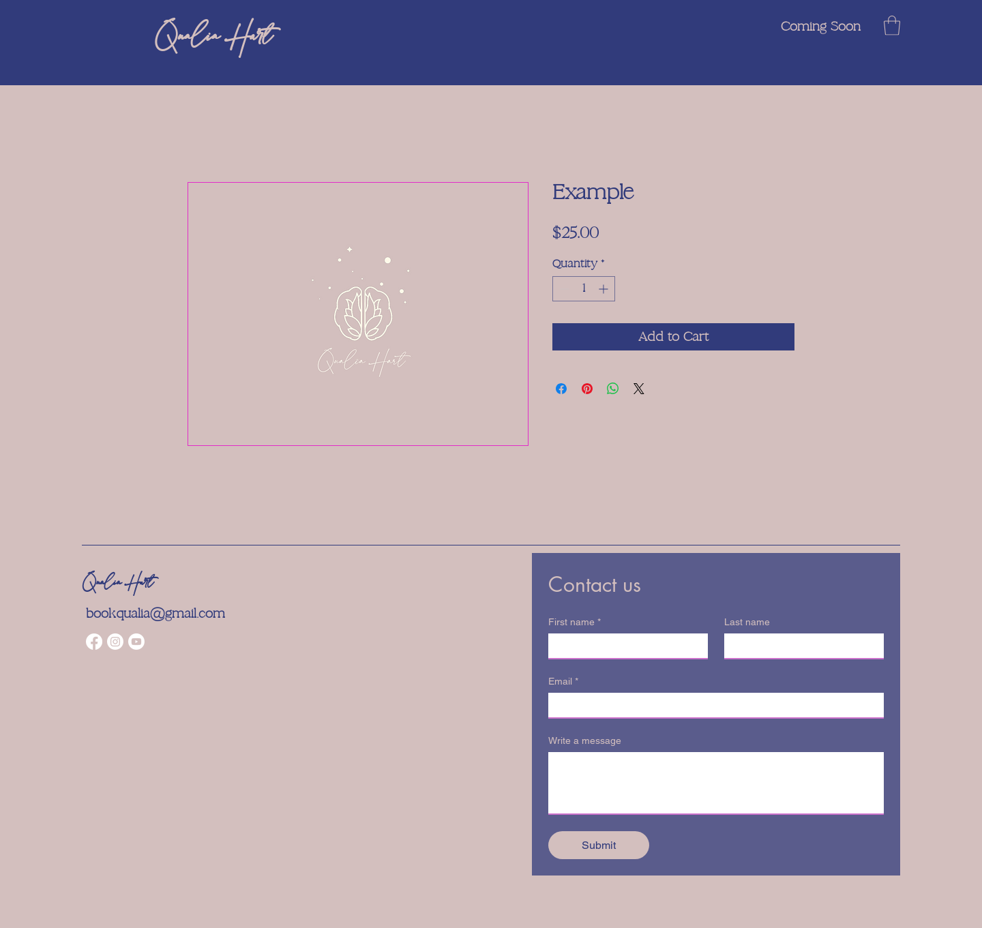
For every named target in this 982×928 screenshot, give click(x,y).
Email (563, 681)
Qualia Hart (117, 583)
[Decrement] (562, 289)
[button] (892, 25)
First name (574, 622)
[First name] (624, 645)
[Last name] (800, 645)
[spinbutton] (583, 289)
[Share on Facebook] (561, 388)
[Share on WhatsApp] (613, 388)
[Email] (712, 705)
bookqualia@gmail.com (155, 613)
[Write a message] (716, 783)
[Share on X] (639, 388)
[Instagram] (115, 641)
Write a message (584, 740)
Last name (747, 621)
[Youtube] (136, 641)
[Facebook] (94, 641)
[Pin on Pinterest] (587, 388)
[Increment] (604, 289)
